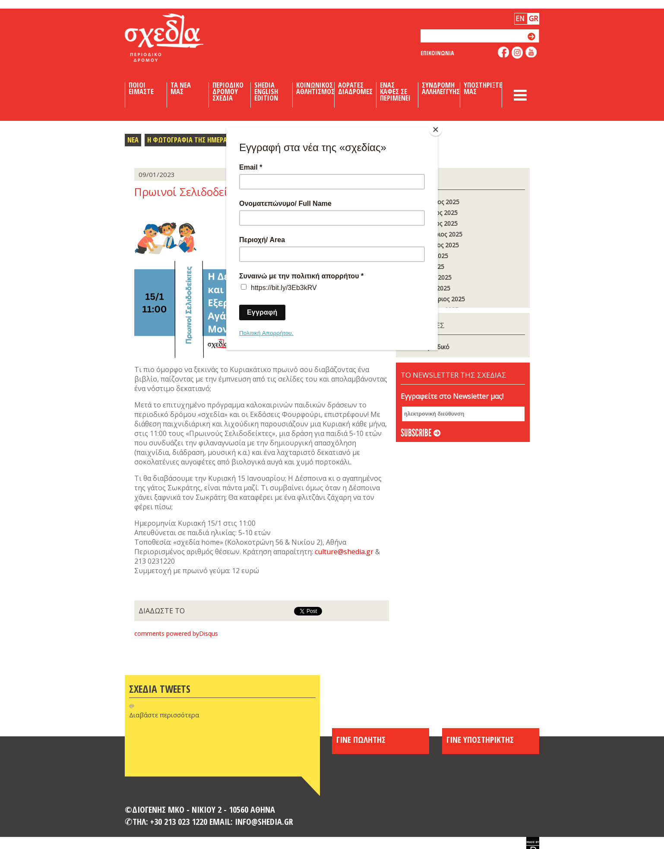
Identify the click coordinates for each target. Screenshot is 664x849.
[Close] (435, 129)
